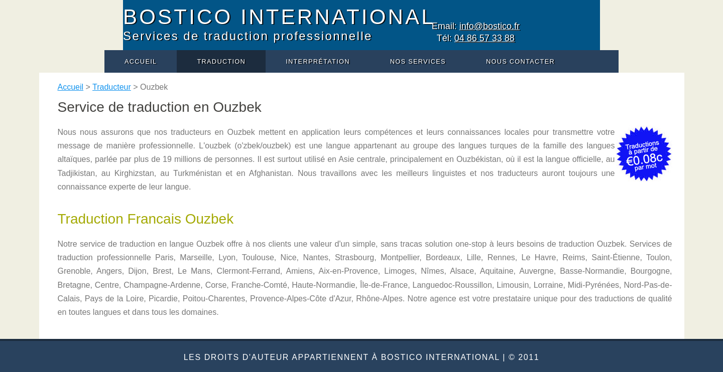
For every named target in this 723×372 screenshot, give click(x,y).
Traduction (221, 61)
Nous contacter (520, 61)
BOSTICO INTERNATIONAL (279, 17)
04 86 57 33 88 (484, 38)
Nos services (418, 61)
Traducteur (111, 87)
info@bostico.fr (489, 26)
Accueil (141, 61)
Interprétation (318, 61)
